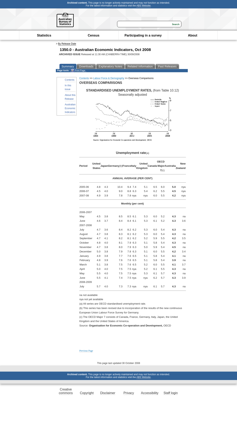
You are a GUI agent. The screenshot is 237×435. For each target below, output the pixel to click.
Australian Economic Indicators (70, 108)
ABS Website (143, 5)
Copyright (87, 393)
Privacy (129, 393)
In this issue (68, 87)
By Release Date (67, 43)
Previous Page (86, 350)
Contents (70, 79)
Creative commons (66, 391)
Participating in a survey (143, 35)
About (192, 35)
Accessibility (149, 393)
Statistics (44, 35)
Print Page (78, 70)
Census (93, 35)
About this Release (70, 97)
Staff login (170, 393)
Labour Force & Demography (108, 78)
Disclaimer (107, 393)
